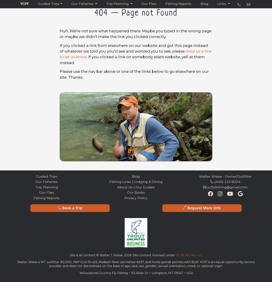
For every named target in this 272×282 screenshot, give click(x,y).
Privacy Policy (135, 198)
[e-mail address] (248, 4)
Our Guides (145, 187)
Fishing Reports (178, 4)
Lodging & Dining (148, 182)
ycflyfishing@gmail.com (225, 187)
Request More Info (202, 208)
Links (222, 4)
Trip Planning (118, 4)
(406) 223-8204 (225, 182)
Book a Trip (70, 208)
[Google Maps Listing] (240, 194)
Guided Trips (49, 4)
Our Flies (148, 4)
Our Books (136, 192)
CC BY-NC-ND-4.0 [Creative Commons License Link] (189, 255)
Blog (204, 4)
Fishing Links (120, 182)
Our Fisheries (82, 4)
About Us (125, 187)
